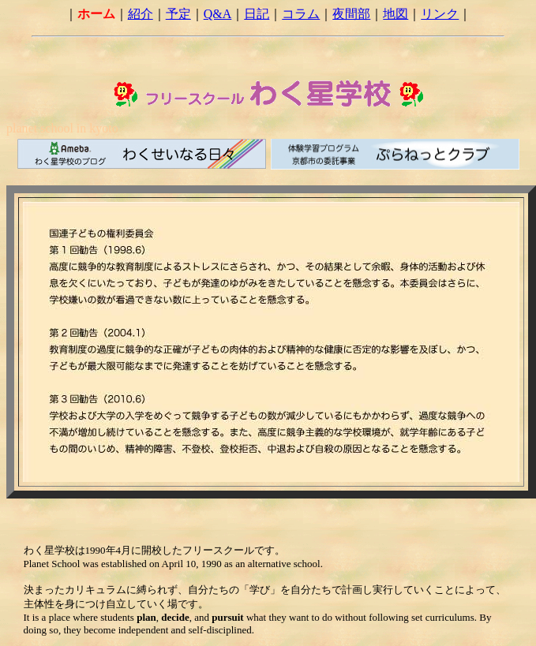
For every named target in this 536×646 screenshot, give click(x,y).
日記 (256, 14)
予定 (178, 14)
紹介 (140, 14)
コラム (301, 14)
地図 (395, 14)
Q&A (218, 14)
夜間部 (351, 14)
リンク (440, 14)
